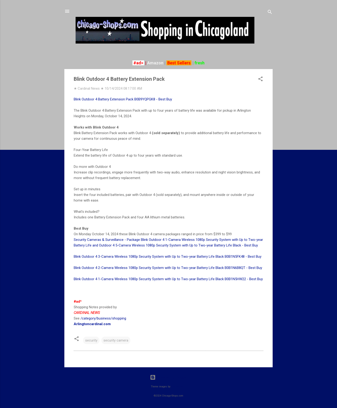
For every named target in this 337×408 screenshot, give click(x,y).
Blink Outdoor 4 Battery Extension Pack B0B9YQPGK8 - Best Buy (123, 99)
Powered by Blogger (168, 377)
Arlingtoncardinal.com (92, 324)
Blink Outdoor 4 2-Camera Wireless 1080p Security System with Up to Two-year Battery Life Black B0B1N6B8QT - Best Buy (168, 268)
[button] (260, 79)
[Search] (270, 13)
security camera (115, 340)
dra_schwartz (178, 386)
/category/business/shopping (103, 318)
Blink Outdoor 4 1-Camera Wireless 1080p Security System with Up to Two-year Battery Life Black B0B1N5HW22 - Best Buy (168, 279)
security (91, 340)
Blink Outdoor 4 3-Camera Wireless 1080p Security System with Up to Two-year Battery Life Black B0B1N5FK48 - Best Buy (167, 256)
